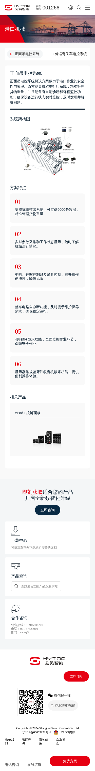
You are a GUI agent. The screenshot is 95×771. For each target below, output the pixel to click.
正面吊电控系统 (27, 54)
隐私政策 (43, 741)
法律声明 (26, 741)
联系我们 (9, 741)
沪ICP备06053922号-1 (37, 732)
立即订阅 (76, 676)
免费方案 (70, 761)
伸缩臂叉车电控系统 (71, 54)
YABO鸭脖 (68, 732)
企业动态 (60, 741)
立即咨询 (48, 510)
